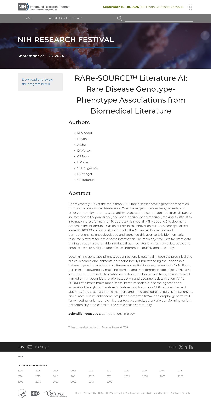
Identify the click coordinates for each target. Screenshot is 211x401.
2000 (109, 381)
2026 (29, 18)
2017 (144, 370)
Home (78, 393)
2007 (162, 376)
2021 (91, 370)
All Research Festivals (65, 18)
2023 (73, 370)
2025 (37, 370)
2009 (127, 376)
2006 (180, 376)
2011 (73, 376)
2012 (55, 376)
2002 (73, 381)
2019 (109, 370)
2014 (20, 376)
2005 (20, 381)
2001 (91, 381)
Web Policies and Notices (154, 393)
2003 (55, 381)
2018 (126, 370)
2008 (145, 376)
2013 (37, 376)
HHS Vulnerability (122, 393)
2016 (162, 370)
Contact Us (90, 393)
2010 (109, 376)
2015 (180, 370)
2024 (55, 370)
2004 (38, 381)
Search (186, 393)
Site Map (175, 393)
